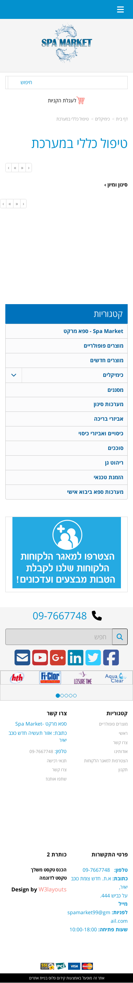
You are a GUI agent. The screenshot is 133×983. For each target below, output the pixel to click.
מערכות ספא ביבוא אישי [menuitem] (95, 492)
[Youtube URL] (40, 663)
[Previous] (22, 167)
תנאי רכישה (57, 761)
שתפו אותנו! (56, 779)
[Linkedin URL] (75, 663)
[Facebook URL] (111, 663)
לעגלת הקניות (62, 100)
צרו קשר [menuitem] (120, 743)
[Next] (14, 167)
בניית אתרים (38, 978)
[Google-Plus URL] (58, 663)
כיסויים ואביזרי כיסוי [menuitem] (100, 433)
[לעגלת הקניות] (66, 100)
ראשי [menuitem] (123, 733)
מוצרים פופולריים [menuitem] (103, 345)
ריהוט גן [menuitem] (114, 463)
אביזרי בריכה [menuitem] (108, 419)
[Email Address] (22, 663)
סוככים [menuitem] (115, 448)
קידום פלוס (56, 978)
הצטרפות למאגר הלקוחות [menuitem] (106, 761)
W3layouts (53, 890)
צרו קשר (59, 770)
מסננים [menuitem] (115, 390)
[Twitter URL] (93, 663)
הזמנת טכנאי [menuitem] (108, 477)
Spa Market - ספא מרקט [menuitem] (93, 331)
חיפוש (26, 82)
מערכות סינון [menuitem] (108, 404)
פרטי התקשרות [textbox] (110, 855)
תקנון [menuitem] (123, 770)
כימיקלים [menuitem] (113, 375)
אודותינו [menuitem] (121, 751)
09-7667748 (41, 751)
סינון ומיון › (116, 184)
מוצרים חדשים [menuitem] (106, 360)
